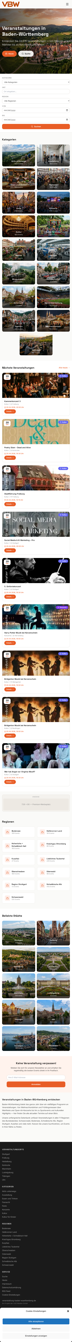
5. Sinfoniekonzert (12, 586)
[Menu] (67, 4)
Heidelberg (7, 1161)
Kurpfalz (5, 1243)
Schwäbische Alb (9, 1261)
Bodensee (6, 1228)
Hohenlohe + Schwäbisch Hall (14, 1236)
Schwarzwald (8, 1265)
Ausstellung (7, 1195)
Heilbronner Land (9, 1232)
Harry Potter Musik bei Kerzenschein (20, 633)
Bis (3, 115)
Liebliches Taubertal (10, 1247)
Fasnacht (6, 1202)
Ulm (3, 1180)
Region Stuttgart (9, 1258)
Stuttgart (14, 543)
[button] (68, 1311)
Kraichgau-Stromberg (11, 1239)
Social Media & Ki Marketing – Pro (19, 540)
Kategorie (7, 78)
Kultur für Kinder (9, 1217)
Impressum (7, 1284)
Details (10, 411)
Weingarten (15, 682)
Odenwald (6, 1254)
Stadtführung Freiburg (14, 494)
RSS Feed (6, 1291)
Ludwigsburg (7, 1172)
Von (4, 106)
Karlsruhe (15, 450)
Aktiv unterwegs (9, 1191)
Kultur (63, 376)
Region (5, 97)
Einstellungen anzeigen (36, 1336)
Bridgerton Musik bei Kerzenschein (20, 679)
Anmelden (36, 1084)
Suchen (36, 126)
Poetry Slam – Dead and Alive (17, 447)
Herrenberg (18, 636)
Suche (26, 54)
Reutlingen (15, 728)
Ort (4, 87)
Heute (9, 54)
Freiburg (14, 404)
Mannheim (6, 1169)
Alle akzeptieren (36, 1321)
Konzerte (62, 607)
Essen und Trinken (10, 1198)
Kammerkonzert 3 (12, 401)
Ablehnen (36, 1328)
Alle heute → (64, 368)
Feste (4, 1206)
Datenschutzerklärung (11, 1287)
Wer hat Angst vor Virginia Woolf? (19, 772)
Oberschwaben (8, 1250)
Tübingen (6, 1176)
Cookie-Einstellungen (11, 1295)
